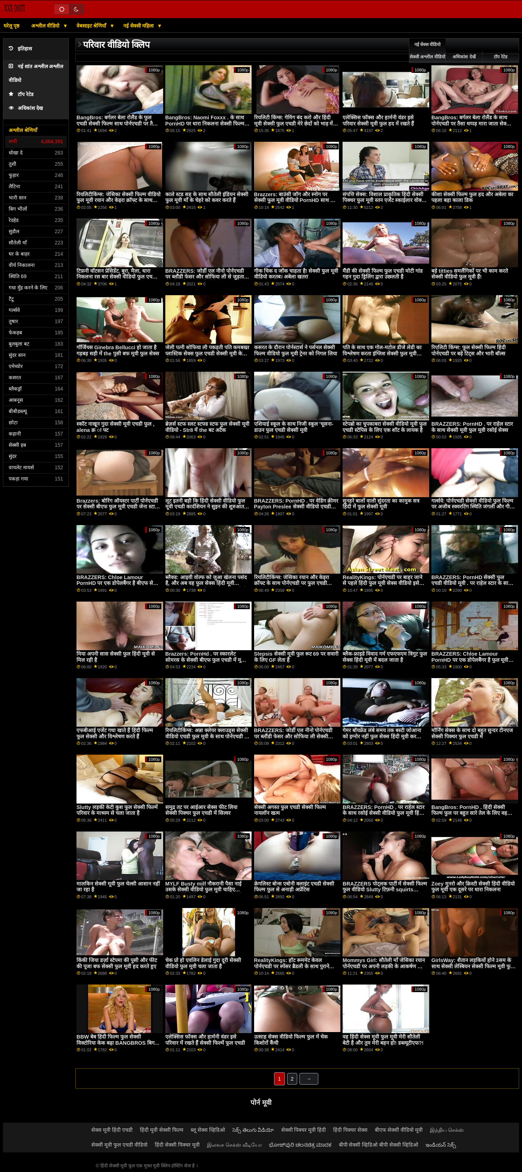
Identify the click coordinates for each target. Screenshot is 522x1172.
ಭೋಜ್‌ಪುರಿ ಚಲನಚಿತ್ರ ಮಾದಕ (300, 1145)
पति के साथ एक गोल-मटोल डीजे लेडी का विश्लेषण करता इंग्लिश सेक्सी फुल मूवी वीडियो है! (382, 353)
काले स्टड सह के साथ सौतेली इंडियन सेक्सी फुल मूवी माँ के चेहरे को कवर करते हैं (206, 197)
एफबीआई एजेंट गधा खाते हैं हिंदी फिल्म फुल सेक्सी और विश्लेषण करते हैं (114, 733)
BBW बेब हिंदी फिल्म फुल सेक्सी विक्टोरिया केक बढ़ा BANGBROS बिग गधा (115, 1043)
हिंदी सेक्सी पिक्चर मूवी (177, 1145)
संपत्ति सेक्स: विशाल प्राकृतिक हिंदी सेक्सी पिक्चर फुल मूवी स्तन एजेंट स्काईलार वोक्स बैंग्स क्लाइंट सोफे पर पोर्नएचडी (384, 200)
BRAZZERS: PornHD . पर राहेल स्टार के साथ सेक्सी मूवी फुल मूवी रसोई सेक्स (472, 427)
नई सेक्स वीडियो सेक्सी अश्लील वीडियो (427, 50)
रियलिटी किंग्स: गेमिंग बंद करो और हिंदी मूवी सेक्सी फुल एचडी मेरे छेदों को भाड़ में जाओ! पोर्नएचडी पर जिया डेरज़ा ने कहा (293, 123)
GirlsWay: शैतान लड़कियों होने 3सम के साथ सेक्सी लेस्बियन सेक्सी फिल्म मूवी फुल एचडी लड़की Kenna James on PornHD (472, 969)
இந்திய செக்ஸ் (447, 1130)
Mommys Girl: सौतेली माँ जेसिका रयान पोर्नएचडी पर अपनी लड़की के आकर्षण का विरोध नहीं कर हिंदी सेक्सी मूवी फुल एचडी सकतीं (384, 969)
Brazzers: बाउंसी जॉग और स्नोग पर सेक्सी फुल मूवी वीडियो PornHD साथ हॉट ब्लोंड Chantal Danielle (295, 200)
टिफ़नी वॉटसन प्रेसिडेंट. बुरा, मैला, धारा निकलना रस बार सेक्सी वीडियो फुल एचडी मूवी (116, 277)
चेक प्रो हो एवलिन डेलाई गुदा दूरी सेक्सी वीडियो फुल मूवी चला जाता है (203, 963)
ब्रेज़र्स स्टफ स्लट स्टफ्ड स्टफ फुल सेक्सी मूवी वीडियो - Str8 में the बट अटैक (207, 427)
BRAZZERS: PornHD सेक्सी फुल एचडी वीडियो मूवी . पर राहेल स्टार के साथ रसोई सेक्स (471, 583)
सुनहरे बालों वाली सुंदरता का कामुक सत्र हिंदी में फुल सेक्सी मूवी (381, 504)
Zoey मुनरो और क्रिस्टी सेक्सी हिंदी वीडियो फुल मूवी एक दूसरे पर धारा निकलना (472, 887)
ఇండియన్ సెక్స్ (441, 1145)
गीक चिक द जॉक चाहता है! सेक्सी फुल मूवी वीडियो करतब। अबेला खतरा (296, 274)
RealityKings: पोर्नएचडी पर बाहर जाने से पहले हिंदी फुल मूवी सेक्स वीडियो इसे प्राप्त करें (382, 583)
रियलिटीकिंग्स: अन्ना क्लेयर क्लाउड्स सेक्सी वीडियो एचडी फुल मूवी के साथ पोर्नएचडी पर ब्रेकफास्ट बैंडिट (207, 736)
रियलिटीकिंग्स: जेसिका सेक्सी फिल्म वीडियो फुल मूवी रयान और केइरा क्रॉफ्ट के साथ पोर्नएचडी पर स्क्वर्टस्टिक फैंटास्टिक (118, 200)
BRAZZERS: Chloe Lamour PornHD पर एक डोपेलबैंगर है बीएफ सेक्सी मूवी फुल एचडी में (118, 583)
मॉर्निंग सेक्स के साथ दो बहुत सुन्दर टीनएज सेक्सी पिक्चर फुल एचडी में (472, 733)
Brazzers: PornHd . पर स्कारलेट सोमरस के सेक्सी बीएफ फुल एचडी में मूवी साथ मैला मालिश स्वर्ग (205, 660)
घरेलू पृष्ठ (11, 26)
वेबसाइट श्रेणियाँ (92, 26)
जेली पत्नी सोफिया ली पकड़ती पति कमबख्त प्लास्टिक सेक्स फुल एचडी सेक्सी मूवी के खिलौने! (207, 353)
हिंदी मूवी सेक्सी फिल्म (161, 1130)
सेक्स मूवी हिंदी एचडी (112, 1130)
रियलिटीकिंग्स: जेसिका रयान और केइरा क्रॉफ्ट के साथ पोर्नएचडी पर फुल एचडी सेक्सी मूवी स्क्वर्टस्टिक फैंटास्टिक (292, 583)
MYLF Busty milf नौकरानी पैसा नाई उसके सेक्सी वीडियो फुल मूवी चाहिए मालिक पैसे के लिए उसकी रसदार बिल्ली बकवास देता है (203, 893)
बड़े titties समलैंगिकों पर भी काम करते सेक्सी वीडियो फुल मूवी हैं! (469, 274)
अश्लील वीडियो (46, 26)
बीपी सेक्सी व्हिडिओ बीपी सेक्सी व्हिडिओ (379, 1145)
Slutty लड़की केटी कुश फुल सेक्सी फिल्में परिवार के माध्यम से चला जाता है (117, 810)
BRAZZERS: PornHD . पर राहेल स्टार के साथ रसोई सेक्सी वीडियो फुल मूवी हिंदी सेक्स (383, 813)
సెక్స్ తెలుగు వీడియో (253, 1130)
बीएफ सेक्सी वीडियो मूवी (399, 1130)
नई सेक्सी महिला (139, 26)
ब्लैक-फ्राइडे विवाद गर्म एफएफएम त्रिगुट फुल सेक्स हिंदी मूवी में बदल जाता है (385, 657)
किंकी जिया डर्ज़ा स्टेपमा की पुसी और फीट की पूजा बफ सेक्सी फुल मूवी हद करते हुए (116, 963)
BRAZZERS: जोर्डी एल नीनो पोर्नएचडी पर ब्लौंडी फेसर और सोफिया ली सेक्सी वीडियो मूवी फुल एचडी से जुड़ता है (293, 736)
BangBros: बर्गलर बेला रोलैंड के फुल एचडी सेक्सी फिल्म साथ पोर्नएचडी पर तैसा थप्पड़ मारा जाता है (117, 123)
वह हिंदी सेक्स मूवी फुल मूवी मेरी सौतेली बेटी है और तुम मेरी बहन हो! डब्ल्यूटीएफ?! (383, 1040)
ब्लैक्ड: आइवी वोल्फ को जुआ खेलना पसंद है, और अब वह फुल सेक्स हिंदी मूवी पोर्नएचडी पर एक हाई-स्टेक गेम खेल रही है (206, 583)
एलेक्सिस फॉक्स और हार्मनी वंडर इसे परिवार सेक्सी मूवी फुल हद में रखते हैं (378, 121)
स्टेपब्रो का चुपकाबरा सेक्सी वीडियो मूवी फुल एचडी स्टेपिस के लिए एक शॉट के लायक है (385, 427)
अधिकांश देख (26, 108)
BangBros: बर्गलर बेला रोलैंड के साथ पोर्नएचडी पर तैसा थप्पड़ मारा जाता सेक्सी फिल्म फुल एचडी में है (471, 123)
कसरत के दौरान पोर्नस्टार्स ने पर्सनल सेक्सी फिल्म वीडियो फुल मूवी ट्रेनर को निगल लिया (295, 350)
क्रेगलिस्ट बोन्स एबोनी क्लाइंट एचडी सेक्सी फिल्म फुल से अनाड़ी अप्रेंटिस (294, 887)
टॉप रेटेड (21, 94)
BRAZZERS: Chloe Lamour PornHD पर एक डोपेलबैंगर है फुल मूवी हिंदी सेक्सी (469, 660)
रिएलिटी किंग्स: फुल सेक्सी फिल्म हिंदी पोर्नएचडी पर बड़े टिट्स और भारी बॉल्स (468, 350)
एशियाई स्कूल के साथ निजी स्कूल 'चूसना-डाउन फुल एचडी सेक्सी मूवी (294, 427)
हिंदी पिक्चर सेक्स (350, 1130)
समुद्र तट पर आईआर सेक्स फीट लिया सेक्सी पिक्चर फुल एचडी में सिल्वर (201, 810)
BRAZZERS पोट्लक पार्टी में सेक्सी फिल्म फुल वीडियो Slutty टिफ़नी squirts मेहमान (385, 890)
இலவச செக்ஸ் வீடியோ (234, 1145)
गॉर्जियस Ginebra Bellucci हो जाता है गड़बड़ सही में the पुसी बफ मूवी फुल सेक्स (117, 350)
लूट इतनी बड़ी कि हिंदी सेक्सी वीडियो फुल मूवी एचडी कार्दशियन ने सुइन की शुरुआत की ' (205, 507)
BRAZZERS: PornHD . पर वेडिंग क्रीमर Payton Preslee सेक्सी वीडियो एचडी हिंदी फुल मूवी (296, 507)
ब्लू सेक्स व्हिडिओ (208, 1130)
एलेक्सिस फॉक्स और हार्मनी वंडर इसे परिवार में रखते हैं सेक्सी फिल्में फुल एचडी (205, 1040)
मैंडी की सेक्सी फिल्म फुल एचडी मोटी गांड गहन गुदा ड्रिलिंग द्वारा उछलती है (383, 274)
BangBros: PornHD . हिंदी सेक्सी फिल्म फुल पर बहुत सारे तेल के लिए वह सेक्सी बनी (469, 813)
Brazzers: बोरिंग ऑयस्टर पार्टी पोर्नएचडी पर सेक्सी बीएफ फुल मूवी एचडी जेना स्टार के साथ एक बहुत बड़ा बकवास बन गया (117, 507)
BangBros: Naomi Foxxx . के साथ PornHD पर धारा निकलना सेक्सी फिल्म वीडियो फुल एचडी (204, 123)
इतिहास (20, 48)
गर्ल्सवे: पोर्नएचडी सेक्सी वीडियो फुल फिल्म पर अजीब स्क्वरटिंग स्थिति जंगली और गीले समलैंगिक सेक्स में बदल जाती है (472, 507)
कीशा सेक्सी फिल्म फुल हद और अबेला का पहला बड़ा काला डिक (472, 197)
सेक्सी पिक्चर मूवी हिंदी (303, 1130)
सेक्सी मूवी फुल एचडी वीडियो (119, 1145)
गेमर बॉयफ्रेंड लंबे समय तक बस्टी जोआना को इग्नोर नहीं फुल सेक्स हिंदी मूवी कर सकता (382, 736)
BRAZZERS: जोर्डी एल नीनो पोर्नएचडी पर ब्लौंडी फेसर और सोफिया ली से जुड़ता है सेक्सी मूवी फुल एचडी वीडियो (206, 277)
